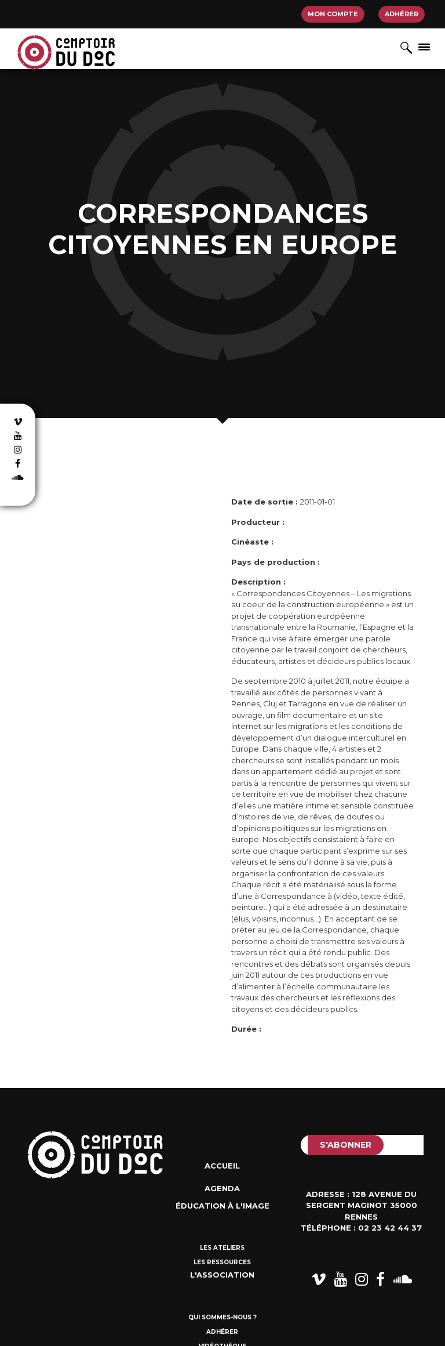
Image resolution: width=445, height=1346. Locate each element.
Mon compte (333, 14)
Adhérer (401, 14)
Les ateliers (222, 1247)
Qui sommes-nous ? (222, 1317)
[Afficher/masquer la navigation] (424, 46)
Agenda (222, 1188)
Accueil (222, 1165)
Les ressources (222, 1262)
